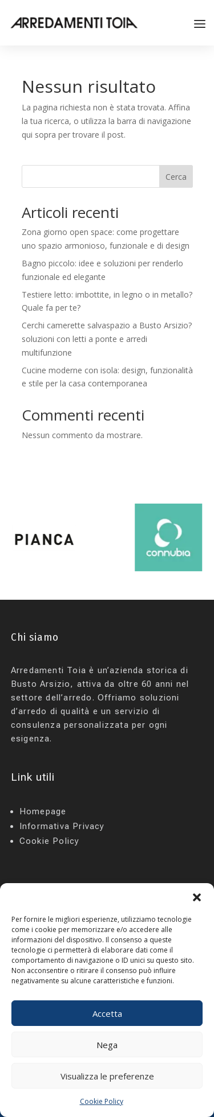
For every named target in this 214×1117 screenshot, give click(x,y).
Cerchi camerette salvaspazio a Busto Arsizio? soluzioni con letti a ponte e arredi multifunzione (107, 339)
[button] (197, 897)
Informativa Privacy (62, 826)
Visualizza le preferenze (107, 1076)
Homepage (43, 811)
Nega (107, 1044)
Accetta (107, 1013)
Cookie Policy (101, 1101)
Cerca (176, 176)
